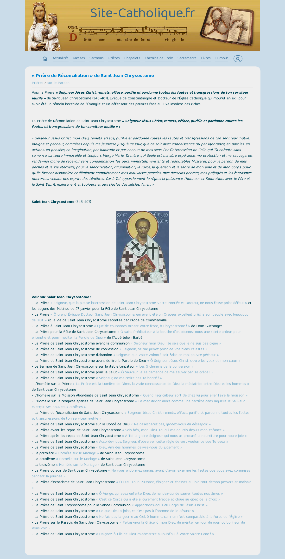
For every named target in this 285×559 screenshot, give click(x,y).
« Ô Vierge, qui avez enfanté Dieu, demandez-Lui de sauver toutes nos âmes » (159, 494)
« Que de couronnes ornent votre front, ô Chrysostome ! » (142, 326)
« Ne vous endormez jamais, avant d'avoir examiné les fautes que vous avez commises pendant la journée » (141, 474)
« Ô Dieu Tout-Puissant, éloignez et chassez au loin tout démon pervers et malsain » (141, 485)
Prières (114, 58)
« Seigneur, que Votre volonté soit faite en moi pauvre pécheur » (166, 355)
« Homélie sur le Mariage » (77, 453)
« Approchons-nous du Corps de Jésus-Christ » (170, 505)
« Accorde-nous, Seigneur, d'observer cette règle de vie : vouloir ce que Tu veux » (162, 442)
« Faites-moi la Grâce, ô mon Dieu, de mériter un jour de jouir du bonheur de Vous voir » (138, 526)
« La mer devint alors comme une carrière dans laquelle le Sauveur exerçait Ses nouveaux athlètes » (138, 404)
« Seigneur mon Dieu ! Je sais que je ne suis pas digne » (176, 343)
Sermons (96, 58)
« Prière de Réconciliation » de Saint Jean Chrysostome (93, 76)
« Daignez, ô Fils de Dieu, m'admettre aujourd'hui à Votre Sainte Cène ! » (155, 534)
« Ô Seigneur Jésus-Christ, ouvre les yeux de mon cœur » (194, 361)
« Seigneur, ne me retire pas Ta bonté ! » (129, 378)
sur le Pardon (58, 83)
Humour (221, 58)
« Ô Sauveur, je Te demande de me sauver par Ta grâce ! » (165, 372)
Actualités (61, 58)
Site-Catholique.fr (142, 14)
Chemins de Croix (159, 58)
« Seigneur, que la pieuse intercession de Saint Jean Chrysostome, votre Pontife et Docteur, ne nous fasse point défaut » (149, 303)
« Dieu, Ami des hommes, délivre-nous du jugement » (139, 447)
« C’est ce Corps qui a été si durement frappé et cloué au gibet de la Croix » (158, 499)
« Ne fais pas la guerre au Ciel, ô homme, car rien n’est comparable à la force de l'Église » (169, 517)
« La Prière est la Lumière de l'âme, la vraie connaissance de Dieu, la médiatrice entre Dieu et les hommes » (161, 384)
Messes (79, 58)
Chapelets (132, 58)
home (45, 59)
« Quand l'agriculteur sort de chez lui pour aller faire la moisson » (193, 395)
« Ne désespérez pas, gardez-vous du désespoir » (171, 424)
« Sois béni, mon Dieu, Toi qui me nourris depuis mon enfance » (173, 430)
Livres (206, 58)
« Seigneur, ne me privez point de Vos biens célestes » (163, 349)
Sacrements (186, 58)
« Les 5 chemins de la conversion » (164, 367)
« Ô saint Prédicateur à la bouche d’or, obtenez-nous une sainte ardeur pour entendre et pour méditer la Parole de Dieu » (136, 335)
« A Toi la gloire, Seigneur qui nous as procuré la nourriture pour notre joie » (184, 436)
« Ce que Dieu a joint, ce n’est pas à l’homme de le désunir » (145, 511)
